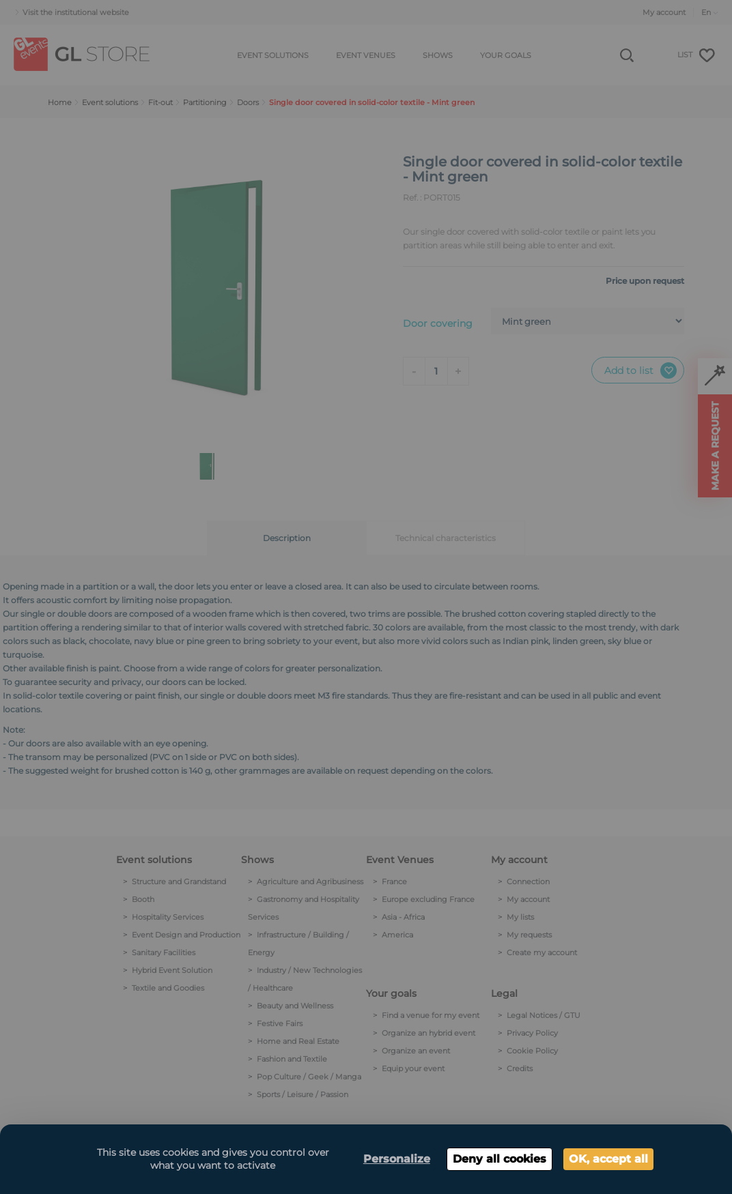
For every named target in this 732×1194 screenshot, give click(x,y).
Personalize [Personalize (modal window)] (396, 1158)
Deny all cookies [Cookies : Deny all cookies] (499, 1158)
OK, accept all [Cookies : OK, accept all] (608, 1158)
